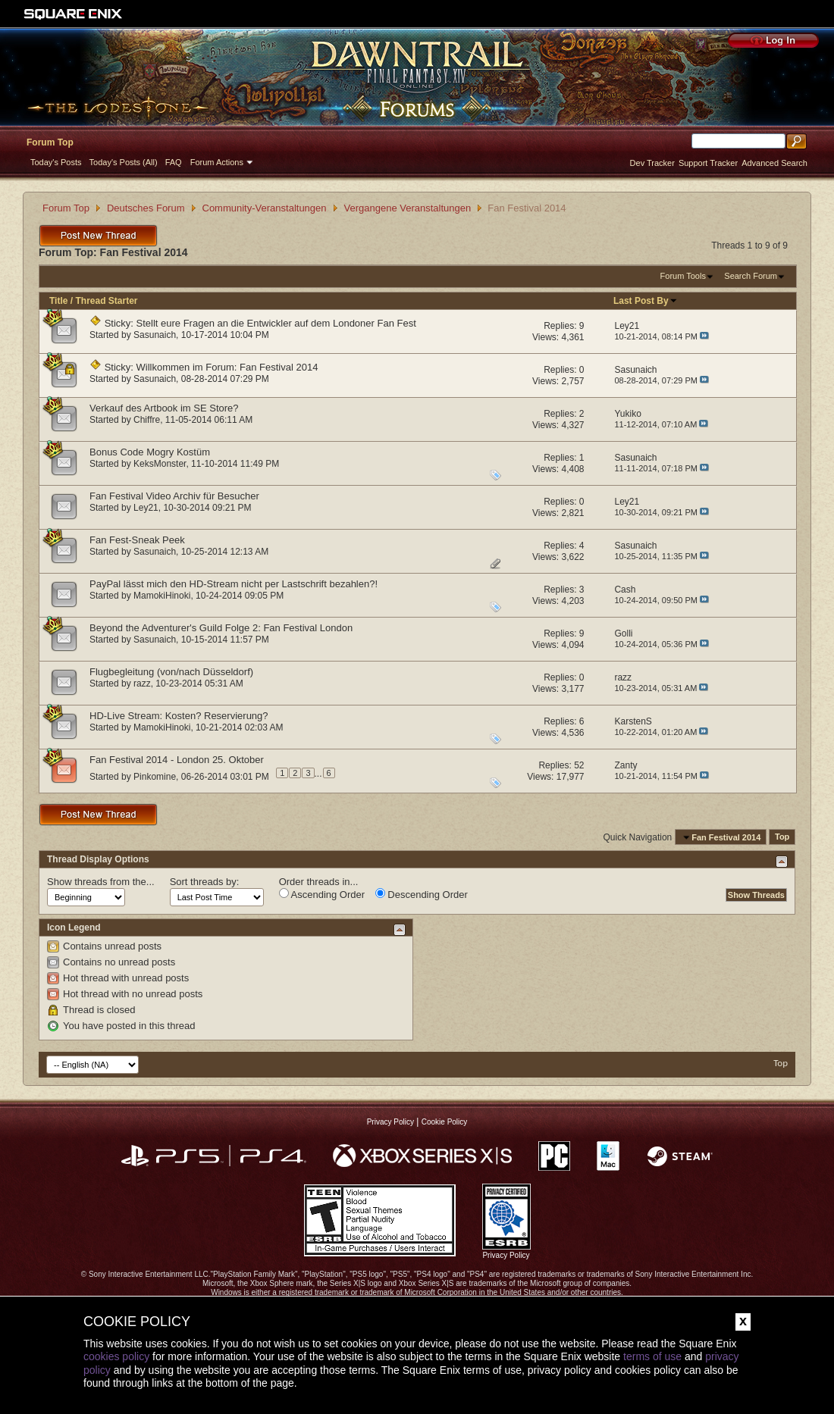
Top (782, 837)
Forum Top (50, 142)
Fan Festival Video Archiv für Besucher (174, 496)
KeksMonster (159, 463)
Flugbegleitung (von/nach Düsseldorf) (171, 671)
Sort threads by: (205, 881)
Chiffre (146, 420)
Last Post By (645, 301)
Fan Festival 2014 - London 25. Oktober (176, 759)
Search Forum (750, 275)
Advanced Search (774, 162)
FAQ (173, 162)
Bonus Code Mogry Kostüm (149, 452)
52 (579, 765)
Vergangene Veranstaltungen (408, 208)
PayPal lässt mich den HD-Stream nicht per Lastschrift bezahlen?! (233, 584)
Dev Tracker (652, 162)
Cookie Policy (445, 1122)
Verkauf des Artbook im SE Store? (164, 408)
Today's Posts (56, 162)
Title (58, 301)
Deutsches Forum (146, 208)
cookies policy (116, 1356)
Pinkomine (154, 776)
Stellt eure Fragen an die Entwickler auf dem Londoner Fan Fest (276, 323)
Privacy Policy (390, 1122)
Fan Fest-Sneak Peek (137, 540)
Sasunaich (154, 335)
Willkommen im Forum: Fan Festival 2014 (227, 367)
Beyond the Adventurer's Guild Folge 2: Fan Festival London (221, 627)
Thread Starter (106, 301)
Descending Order (421, 894)
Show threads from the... (101, 881)
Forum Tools (683, 275)
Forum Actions (216, 162)
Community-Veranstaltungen (264, 208)
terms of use (652, 1356)
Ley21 (145, 507)
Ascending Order (322, 894)
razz (142, 683)
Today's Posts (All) (123, 162)
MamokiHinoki (161, 595)
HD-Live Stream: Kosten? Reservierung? (178, 715)
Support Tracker (708, 162)
